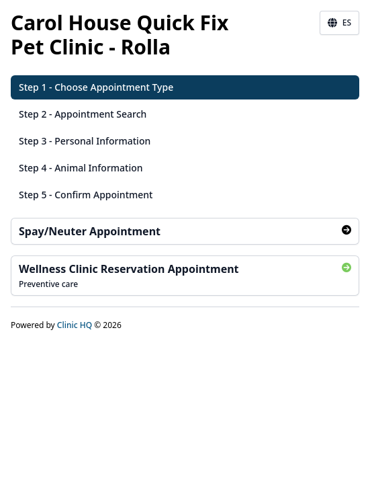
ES (339, 23)
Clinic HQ (74, 325)
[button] (185, 87)
